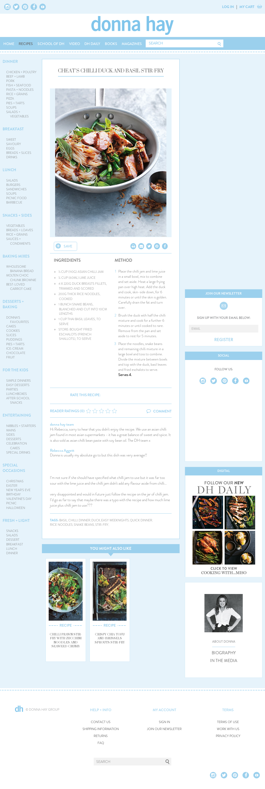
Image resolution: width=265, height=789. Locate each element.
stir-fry (101, 525)
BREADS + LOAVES (19, 230)
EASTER (11, 485)
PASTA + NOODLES (20, 89)
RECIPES (26, 43)
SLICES (11, 335)
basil (63, 520)
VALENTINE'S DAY (19, 499)
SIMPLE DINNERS (18, 380)
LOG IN (228, 6)
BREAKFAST (13, 129)
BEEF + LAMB (15, 76)
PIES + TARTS (15, 103)
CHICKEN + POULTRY (21, 72)
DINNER (10, 61)
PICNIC (11, 503)
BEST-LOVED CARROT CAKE (19, 286)
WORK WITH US (228, 729)
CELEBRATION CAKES (16, 445)
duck (95, 520)
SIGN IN (164, 722)
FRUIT (10, 357)
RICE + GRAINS (17, 94)
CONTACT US (101, 722)
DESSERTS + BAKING (13, 304)
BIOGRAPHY (224, 653)
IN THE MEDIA (223, 661)
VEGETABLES (15, 225)
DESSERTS (13, 439)
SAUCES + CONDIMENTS (18, 241)
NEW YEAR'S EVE (18, 490)
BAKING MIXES (16, 256)
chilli (73, 520)
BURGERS (13, 185)
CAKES (11, 326)
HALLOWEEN (15, 508)
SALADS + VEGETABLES (17, 114)
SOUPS (11, 107)
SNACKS (12, 531)
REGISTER (223, 340)
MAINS (11, 430)
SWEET (11, 139)
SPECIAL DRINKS (18, 452)
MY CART (246, 6)
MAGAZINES (132, 43)
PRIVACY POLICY (228, 736)
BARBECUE (14, 202)
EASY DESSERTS (18, 385)
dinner (84, 520)
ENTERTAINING (17, 415)
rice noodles (61, 525)
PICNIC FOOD (16, 198)
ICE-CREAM (14, 348)
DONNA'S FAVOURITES (17, 319)
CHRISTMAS (15, 481)
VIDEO (74, 43)
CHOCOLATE (15, 353)
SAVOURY (13, 144)
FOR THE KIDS (15, 370)
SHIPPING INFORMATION (101, 729)
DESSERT (12, 539)
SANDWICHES (16, 189)
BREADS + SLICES (18, 153)
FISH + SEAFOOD (18, 85)
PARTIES (12, 389)
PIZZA (10, 98)
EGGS (10, 148)
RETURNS (101, 736)
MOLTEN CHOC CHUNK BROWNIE (21, 277)
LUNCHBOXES (16, 394)
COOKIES (13, 330)
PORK (10, 81)
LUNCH (9, 170)
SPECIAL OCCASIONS (14, 468)
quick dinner (141, 520)
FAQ (101, 743)
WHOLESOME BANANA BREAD (20, 268)
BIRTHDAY (13, 494)
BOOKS (111, 43)
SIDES (10, 434)
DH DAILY (92, 43)
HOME (8, 43)
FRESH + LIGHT (16, 520)
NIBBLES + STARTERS (21, 426)
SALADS (12, 180)
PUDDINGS (14, 339)
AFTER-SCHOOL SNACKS (18, 400)
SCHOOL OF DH (51, 43)
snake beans (84, 525)
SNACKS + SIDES (17, 215)
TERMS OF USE (228, 722)
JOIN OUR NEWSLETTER (164, 729)
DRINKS (11, 157)
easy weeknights (115, 520)
